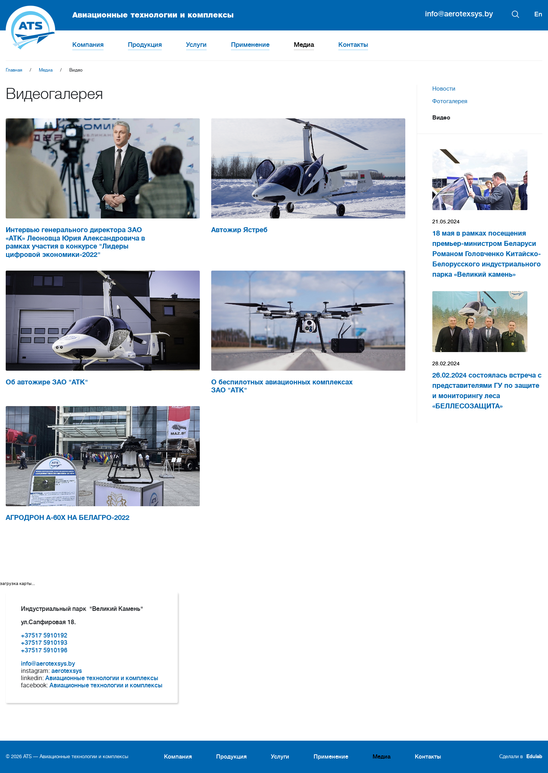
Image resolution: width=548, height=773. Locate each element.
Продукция (145, 44)
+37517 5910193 (44, 642)
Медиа (304, 44)
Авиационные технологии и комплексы (120, 15)
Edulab (534, 756)
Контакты (353, 44)
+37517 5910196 (44, 650)
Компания (88, 44)
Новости (443, 89)
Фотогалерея (449, 101)
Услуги (196, 44)
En (538, 14)
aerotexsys (66, 671)
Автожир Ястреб (239, 230)
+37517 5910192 (44, 635)
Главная (14, 70)
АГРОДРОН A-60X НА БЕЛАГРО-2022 (67, 517)
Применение (250, 44)
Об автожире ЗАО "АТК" (47, 382)
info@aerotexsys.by (459, 14)
